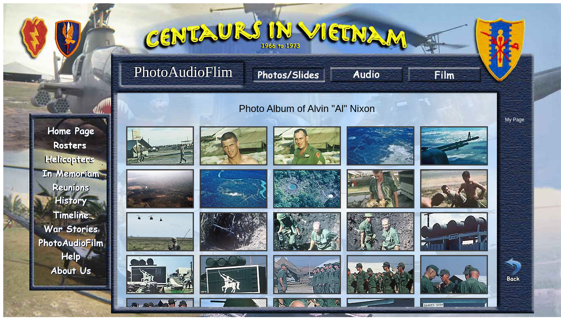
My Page (514, 120)
